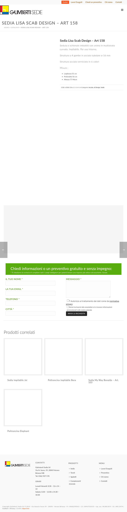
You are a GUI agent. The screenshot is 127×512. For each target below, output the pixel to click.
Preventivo (104, 473)
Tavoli (72, 473)
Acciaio (91, 87)
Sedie (102, 87)
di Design (97, 87)
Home (6, 27)
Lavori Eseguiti (106, 469)
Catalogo (15, 27)
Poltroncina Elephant (18, 431)
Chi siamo (104, 477)
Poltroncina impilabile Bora (62, 380)
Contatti (103, 481)
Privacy (12, 508)
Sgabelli (72, 477)
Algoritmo (25, 508)
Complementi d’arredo (75, 482)
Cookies (5, 508)
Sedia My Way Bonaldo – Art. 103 (103, 381)
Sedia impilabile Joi (17, 380)
